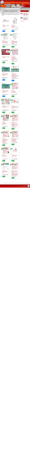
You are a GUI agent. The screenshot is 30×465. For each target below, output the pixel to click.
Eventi (16, 2)
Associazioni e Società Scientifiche (26, 3)
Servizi (7, 2)
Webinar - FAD (19, 2)
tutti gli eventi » (22, 21)
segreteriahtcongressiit (24, 186)
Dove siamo (23, 2)
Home (5, 2)
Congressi (10, 2)
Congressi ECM (13, 2)
